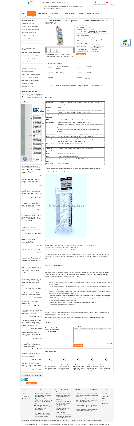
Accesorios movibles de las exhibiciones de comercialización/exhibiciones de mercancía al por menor (87, 395)
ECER (103, 420)
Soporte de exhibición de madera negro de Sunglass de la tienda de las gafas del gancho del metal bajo (43, 401)
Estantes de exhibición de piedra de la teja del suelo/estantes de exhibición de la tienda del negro (64, 410)
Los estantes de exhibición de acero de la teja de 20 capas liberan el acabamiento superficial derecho (63, 404)
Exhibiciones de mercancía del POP (41, 17)
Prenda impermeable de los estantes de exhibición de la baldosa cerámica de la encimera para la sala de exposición (63, 396)
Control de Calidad (69, 13)
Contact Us (104, 393)
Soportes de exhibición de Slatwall (30, 77)
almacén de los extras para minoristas (30, 52)
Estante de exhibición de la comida (30, 45)
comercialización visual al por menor (95, 317)
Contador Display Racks (27, 71)
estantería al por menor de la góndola (30, 74)
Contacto (80, 13)
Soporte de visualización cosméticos (30, 29)
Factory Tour (26, 396)
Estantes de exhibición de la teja (29, 35)
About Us (25, 393)
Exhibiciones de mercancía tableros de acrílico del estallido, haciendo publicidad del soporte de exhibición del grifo (92, 369)
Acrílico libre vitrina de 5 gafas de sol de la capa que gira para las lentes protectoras (43, 395)
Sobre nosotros (42, 13)
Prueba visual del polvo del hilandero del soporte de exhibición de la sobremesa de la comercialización (43, 407)
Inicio (23, 13)
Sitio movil (105, 403)
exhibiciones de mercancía (57, 317)
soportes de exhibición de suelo (29, 68)
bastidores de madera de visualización (30, 62)
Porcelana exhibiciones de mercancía (41, 420)
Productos (32, 13)
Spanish (111, 2)
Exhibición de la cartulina (27, 86)
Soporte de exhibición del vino (28, 39)
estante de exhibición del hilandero (30, 80)
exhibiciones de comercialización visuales (75, 317)
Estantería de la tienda (27, 83)
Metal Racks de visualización (28, 59)
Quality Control (26, 398)
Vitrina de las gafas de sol (27, 23)
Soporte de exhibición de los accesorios (28, 48)
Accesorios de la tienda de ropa (29, 32)
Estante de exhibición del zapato (29, 26)
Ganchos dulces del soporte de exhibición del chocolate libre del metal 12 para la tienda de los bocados (64, 368)
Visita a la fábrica (55, 13)
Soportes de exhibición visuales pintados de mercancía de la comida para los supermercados (60, 56)
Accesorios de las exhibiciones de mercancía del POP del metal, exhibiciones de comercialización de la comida (86, 405)
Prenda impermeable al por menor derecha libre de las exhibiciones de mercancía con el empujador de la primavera (86, 400)
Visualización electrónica (27, 42)
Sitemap (104, 400)
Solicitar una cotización (93, 13)
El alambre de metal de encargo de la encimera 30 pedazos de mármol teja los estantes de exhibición (64, 417)
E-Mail (103, 398)
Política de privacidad (25, 420)
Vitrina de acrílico (25, 65)
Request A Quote (106, 396)
